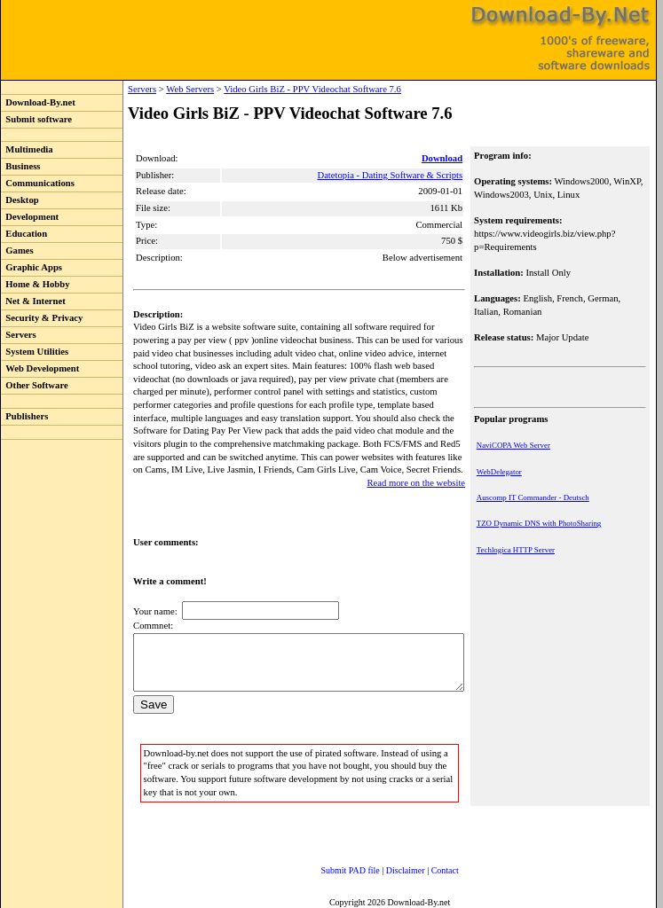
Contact (427, 868)
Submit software (36, 119)
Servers (18, 335)
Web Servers (154, 89)
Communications (38, 183)
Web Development (40, 368)
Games (17, 250)
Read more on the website (417, 469)
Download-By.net (38, 102)
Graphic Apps (31, 267)
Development (30, 217)
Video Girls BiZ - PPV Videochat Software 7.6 (276, 89)
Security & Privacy (42, 318)
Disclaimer (387, 868)
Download (443, 158)
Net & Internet (33, 301)
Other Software (34, 385)
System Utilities (34, 351)
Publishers (24, 416)
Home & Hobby (35, 284)
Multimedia (27, 149)
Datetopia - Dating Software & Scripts (391, 175)
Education (24, 234)
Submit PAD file (333, 868)
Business (20, 166)
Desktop (20, 200)
